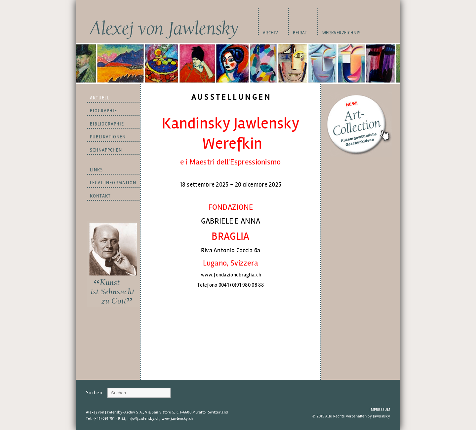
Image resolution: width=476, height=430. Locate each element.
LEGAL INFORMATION (113, 183)
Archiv (270, 33)
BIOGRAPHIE (103, 111)
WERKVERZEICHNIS (341, 33)
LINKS (96, 170)
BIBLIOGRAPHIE (107, 124)
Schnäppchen (106, 150)
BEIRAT (300, 33)
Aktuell (99, 98)
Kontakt (100, 196)
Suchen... (96, 392)
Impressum (380, 409)
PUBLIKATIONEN (108, 137)
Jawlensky (381, 416)
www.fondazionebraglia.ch (231, 274)
